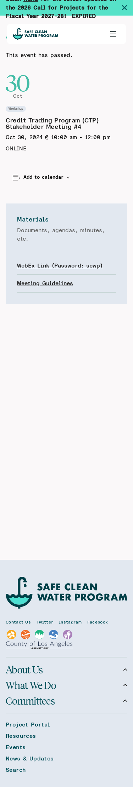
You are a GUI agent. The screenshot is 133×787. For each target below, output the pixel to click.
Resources (21, 736)
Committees (66, 701)
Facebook (97, 622)
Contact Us (18, 622)
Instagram (70, 622)
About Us (66, 669)
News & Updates (30, 759)
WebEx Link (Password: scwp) (59, 266)
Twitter (45, 622)
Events (16, 747)
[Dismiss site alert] (127, 8)
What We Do (66, 685)
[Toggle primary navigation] (113, 34)
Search (16, 770)
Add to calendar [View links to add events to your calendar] (43, 177)
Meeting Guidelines (45, 283)
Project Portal (28, 725)
